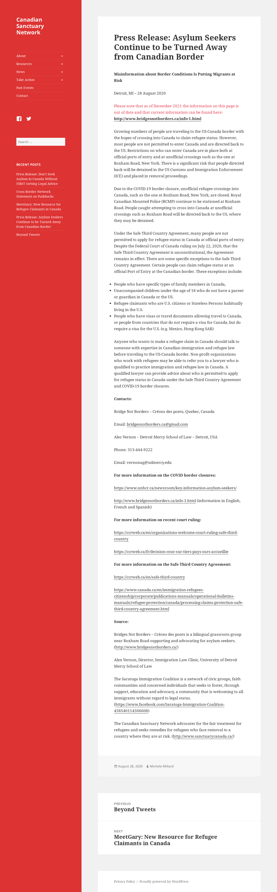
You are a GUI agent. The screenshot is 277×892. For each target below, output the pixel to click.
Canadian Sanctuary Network (30, 26)
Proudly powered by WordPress (163, 881)
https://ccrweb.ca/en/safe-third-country (149, 577)
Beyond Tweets (28, 234)
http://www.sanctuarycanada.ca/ (203, 736)
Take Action (25, 80)
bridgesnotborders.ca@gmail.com (157, 424)
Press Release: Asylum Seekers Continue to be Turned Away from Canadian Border (39, 222)
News (20, 72)
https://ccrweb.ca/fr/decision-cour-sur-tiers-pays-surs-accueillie (171, 551)
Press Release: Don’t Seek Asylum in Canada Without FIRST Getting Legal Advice (37, 179)
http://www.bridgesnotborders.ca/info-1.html (155, 500)
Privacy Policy (124, 881)
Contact (22, 95)
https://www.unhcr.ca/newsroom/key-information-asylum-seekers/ (175, 487)
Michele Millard (162, 766)
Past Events (25, 87)
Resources (24, 64)
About (21, 56)
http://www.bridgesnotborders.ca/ (146, 647)
